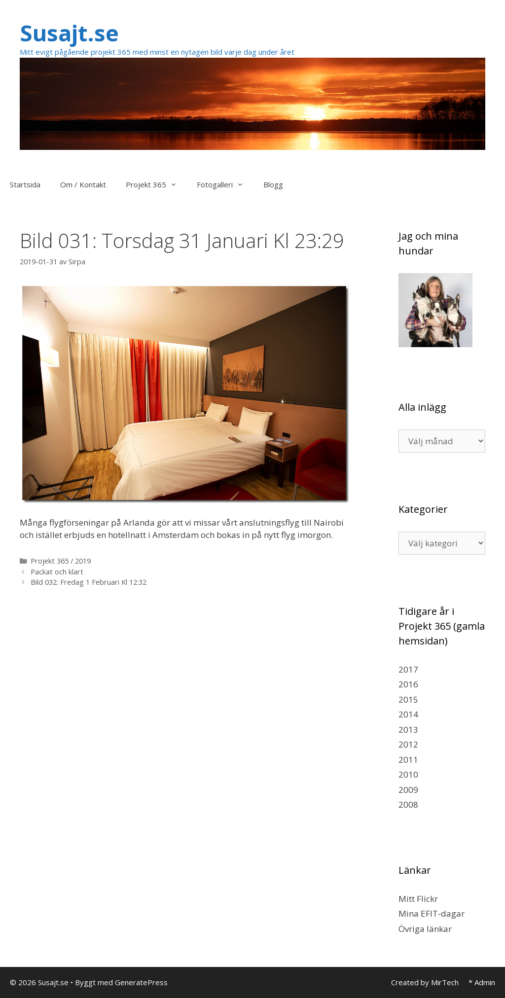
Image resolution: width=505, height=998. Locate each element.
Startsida (25, 184)
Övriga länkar (425, 928)
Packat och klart (57, 571)
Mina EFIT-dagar (431, 913)
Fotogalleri (225, 184)
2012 (408, 744)
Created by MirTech (425, 982)
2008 (408, 804)
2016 (408, 684)
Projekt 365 (156, 184)
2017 (408, 669)
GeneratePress (141, 982)
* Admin (482, 982)
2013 (408, 729)
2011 (408, 759)
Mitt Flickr (418, 898)
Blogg (273, 184)
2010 (408, 774)
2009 (408, 789)
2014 (408, 714)
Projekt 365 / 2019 (61, 561)
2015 (408, 699)
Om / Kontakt (83, 184)
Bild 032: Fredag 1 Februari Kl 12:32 (88, 582)
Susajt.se (69, 33)
